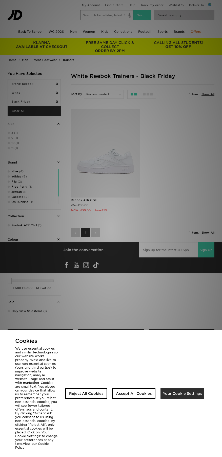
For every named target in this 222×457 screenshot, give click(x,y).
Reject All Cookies (86, 393)
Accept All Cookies (134, 393)
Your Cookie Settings (182, 393)
